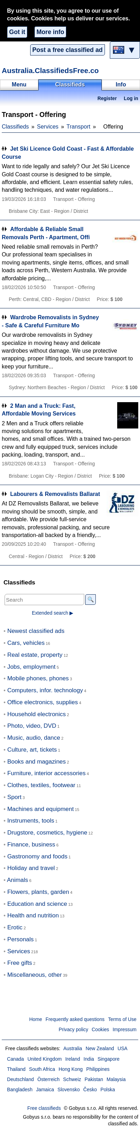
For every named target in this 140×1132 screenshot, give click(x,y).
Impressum (124, 1029)
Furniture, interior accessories (46, 773)
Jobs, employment (31, 666)
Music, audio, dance (33, 737)
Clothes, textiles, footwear (41, 785)
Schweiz (72, 1079)
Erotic (14, 927)
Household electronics (36, 714)
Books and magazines (36, 761)
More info (50, 31)
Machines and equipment (40, 809)
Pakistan (94, 1079)
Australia (72, 1048)
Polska (107, 1089)
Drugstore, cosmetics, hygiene (47, 832)
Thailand (16, 1069)
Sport (14, 797)
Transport (79, 127)
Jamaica (45, 1089)
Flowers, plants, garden (38, 892)
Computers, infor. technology (45, 690)
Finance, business (31, 844)
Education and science (37, 904)
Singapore (109, 1059)
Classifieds (15, 127)
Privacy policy (73, 1029)
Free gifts (19, 963)
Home (35, 1019)
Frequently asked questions (75, 1019)
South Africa (42, 1069)
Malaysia (116, 1079)
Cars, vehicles (26, 643)
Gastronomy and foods (37, 856)
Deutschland (20, 1079)
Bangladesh (20, 1089)
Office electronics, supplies (42, 702)
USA (122, 1048)
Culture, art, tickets (32, 749)
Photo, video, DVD (31, 725)
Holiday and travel (31, 868)
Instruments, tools (30, 820)
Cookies (100, 1029)
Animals (17, 880)
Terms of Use (122, 1019)
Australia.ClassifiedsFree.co (50, 70)
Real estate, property (34, 655)
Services (47, 127)
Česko (90, 1089)
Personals (20, 939)
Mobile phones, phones (38, 678)
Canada (15, 1059)
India (89, 1059)
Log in (131, 98)
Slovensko (69, 1089)
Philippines (98, 1069)
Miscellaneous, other (34, 974)
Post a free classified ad (67, 49)
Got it (17, 31)
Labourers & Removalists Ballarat (55, 494)
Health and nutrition (33, 915)
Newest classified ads (36, 631)
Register (107, 98)
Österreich (48, 1079)
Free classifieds (44, 1108)
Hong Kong (71, 1069)
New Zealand (100, 1048)
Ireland (72, 1059)
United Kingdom (44, 1059)
